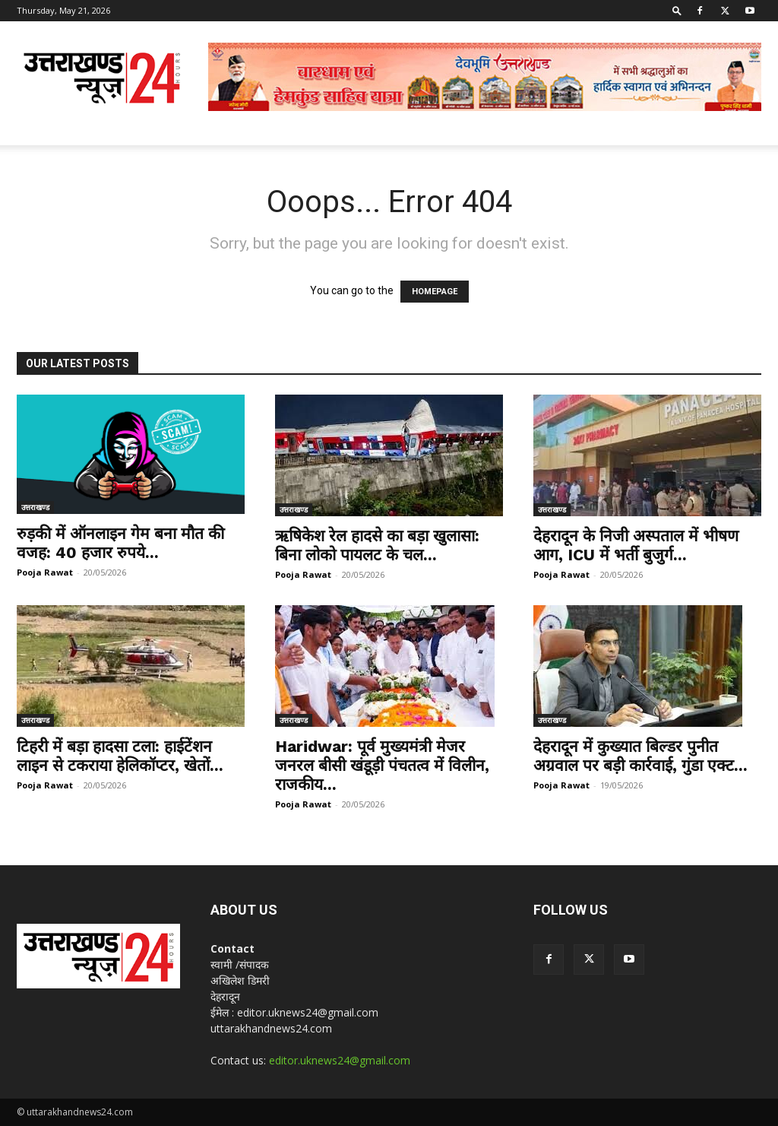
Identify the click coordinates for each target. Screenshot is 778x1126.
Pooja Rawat (45, 572)
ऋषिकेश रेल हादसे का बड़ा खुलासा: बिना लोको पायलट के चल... (377, 545)
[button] (677, 10)
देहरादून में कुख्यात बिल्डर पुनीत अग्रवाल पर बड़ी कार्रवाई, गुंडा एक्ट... (640, 756)
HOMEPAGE (434, 292)
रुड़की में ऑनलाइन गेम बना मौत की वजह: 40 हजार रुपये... (120, 543)
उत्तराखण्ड (35, 507)
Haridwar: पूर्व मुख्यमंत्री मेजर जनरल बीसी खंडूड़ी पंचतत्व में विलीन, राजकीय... (382, 765)
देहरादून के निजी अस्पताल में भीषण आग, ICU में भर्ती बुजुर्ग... (635, 545)
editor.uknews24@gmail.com (339, 1060)
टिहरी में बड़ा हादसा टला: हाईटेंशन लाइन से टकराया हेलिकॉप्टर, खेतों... (120, 756)
